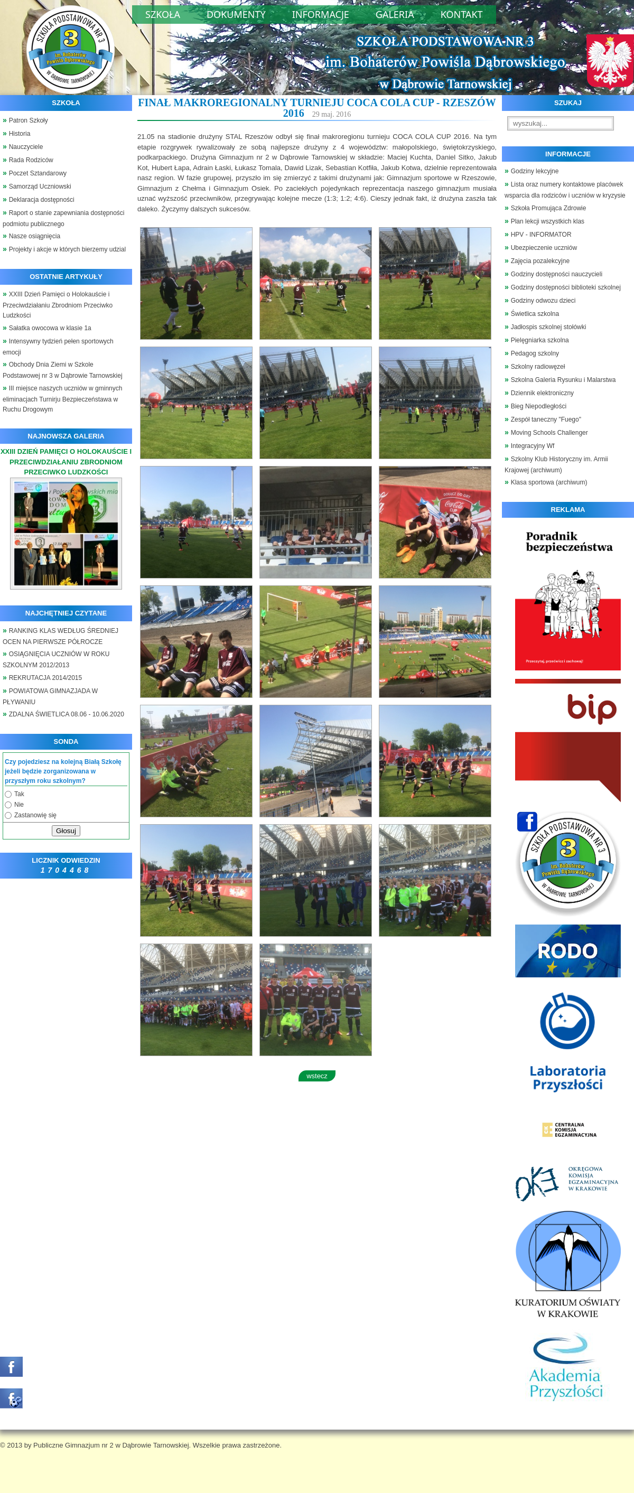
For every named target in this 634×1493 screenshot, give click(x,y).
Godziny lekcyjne (535, 171)
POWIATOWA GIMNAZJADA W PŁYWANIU (50, 696)
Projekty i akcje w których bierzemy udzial (67, 249)
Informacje (320, 14)
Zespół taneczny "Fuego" (546, 419)
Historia (20, 133)
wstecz (317, 1076)
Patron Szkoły (28, 120)
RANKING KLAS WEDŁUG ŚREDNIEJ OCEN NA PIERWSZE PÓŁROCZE (60, 636)
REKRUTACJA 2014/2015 (45, 678)
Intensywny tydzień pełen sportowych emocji (58, 347)
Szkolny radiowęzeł (538, 366)
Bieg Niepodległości (538, 406)
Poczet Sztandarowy (38, 173)
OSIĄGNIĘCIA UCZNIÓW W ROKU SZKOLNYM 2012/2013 (56, 659)
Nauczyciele (26, 147)
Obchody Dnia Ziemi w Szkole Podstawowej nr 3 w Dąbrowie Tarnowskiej (63, 370)
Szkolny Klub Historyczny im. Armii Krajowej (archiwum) (556, 464)
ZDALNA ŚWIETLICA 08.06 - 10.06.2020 (66, 714)
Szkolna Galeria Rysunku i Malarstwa (563, 380)
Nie (19, 804)
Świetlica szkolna (535, 314)
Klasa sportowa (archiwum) (549, 482)
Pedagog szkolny (535, 353)
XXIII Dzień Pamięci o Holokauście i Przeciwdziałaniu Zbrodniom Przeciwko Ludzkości (58, 305)
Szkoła (162, 14)
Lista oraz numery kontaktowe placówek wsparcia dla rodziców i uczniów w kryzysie (565, 190)
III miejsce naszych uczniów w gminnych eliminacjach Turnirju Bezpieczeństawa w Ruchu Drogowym (62, 399)
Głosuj (66, 831)
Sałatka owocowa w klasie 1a (50, 328)
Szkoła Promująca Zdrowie (548, 208)
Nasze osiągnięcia (34, 236)
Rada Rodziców (31, 160)
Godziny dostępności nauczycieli (556, 274)
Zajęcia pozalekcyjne (540, 261)
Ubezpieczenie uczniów (544, 247)
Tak (19, 794)
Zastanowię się (35, 815)
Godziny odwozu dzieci (543, 300)
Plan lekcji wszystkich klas (547, 221)
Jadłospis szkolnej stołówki (548, 327)
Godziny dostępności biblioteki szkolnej (566, 287)
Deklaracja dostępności (41, 199)
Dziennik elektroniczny (542, 393)
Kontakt (462, 14)
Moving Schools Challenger (549, 432)
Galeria (395, 14)
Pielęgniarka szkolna (540, 340)
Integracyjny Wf (533, 446)
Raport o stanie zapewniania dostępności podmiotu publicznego (64, 218)
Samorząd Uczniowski (40, 186)
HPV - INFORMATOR (541, 234)
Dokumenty (236, 14)
